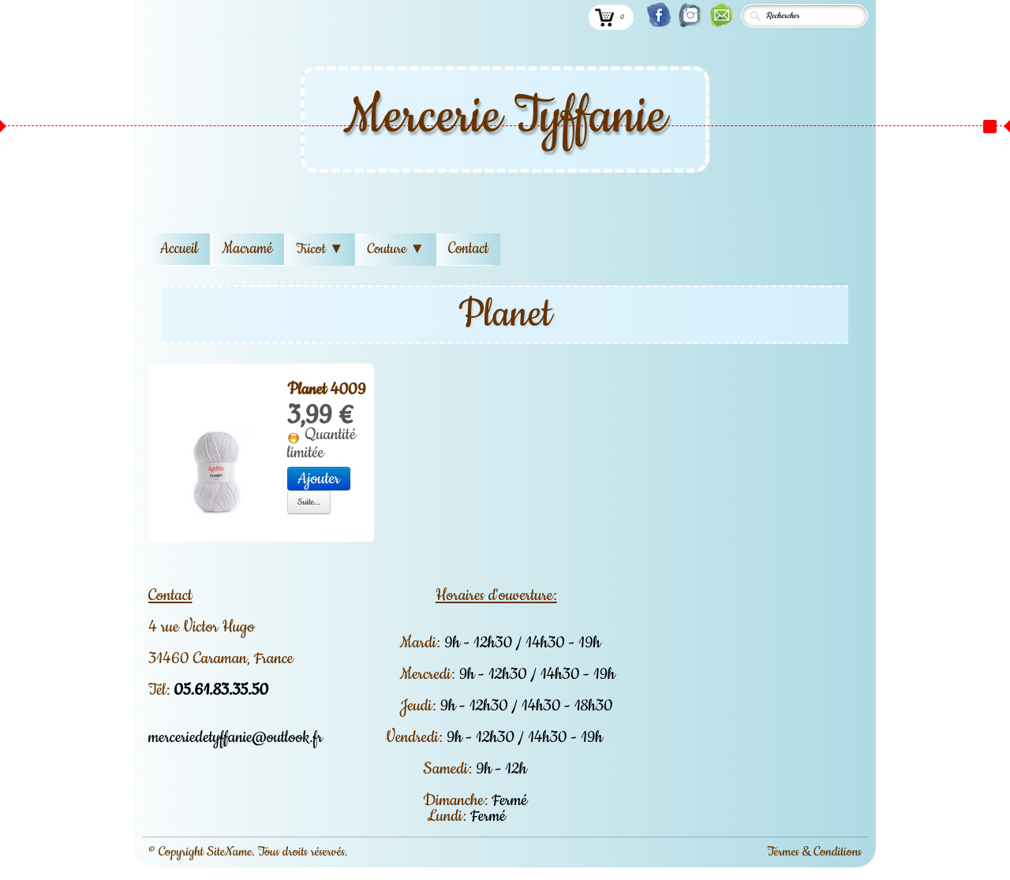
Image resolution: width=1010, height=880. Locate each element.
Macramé (247, 249)
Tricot (319, 249)
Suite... (308, 502)
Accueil (179, 249)
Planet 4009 (326, 389)
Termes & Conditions (814, 851)
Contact (468, 249)
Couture (396, 249)
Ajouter (318, 479)
